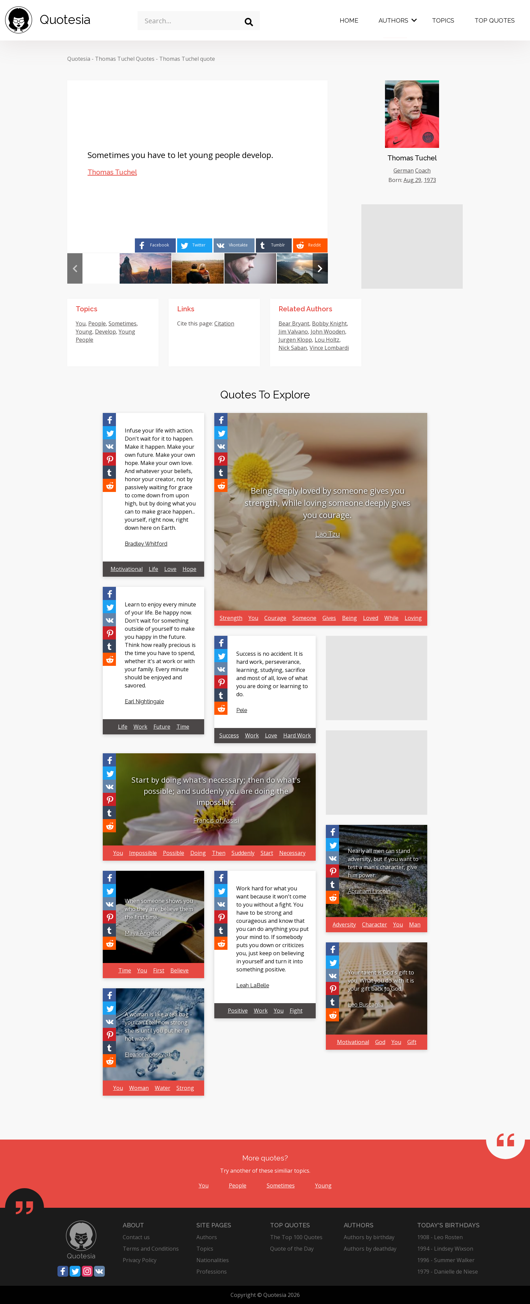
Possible (173, 853)
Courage (275, 618)
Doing (198, 853)
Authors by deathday (370, 1248)
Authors (393, 20)
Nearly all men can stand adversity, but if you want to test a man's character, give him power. (383, 863)
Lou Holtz (327, 339)
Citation (224, 323)
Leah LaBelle (252, 985)
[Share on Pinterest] (109, 459)
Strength (231, 618)
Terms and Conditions (151, 1248)
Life (153, 569)
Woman (139, 1088)
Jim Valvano (293, 331)
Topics (443, 20)
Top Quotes (495, 20)
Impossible (143, 853)
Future (161, 726)
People (97, 323)
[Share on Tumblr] (274, 245)
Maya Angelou (143, 933)
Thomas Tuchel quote (187, 58)
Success (229, 735)
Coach (423, 170)
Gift (411, 1042)
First (158, 970)
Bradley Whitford (146, 544)
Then (218, 853)
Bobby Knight (329, 323)
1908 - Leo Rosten (440, 1237)
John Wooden (328, 331)
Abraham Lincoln (369, 891)
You (81, 323)
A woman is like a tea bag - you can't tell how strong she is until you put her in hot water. (158, 1026)
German (403, 170)
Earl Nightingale (144, 701)
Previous (74, 268)
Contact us (136, 1237)
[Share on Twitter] (194, 245)
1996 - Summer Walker (446, 1260)
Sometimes (123, 323)
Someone (304, 618)
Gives (329, 618)
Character (374, 924)
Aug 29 (412, 180)
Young (84, 331)
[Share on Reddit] (310, 245)
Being (349, 618)
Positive (238, 1010)
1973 (430, 180)
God (380, 1042)
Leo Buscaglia (365, 1004)
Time (182, 726)
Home (349, 20)
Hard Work (297, 735)
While (391, 618)
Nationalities (212, 1260)
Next (320, 268)
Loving (413, 618)
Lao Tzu (327, 534)
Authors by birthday (369, 1237)
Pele (241, 710)
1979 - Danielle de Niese (447, 1271)
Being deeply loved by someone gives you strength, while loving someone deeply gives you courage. (327, 502)
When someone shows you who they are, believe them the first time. (159, 909)
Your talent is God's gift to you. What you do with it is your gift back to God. (381, 980)
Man (414, 924)
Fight (296, 1010)
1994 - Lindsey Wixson (445, 1248)
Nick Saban (293, 347)
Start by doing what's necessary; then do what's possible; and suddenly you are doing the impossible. (215, 791)
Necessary (292, 853)
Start (267, 853)
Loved (370, 618)
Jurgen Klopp (295, 339)
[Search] (249, 22)
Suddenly (243, 853)
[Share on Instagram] (87, 1271)
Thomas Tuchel (112, 172)
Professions (211, 1271)
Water (162, 1088)
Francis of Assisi (216, 820)
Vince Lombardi (329, 347)
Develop (105, 331)
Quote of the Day (292, 1248)
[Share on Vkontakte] (234, 245)
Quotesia (78, 58)
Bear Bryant (294, 323)
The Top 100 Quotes (296, 1237)
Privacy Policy (139, 1260)
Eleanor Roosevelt (148, 1054)
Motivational (127, 569)
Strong (185, 1088)
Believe (179, 970)
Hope (189, 569)
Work (140, 726)
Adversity (344, 924)
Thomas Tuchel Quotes (124, 58)
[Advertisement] (412, 246)
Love (170, 569)
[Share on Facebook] (155, 245)
